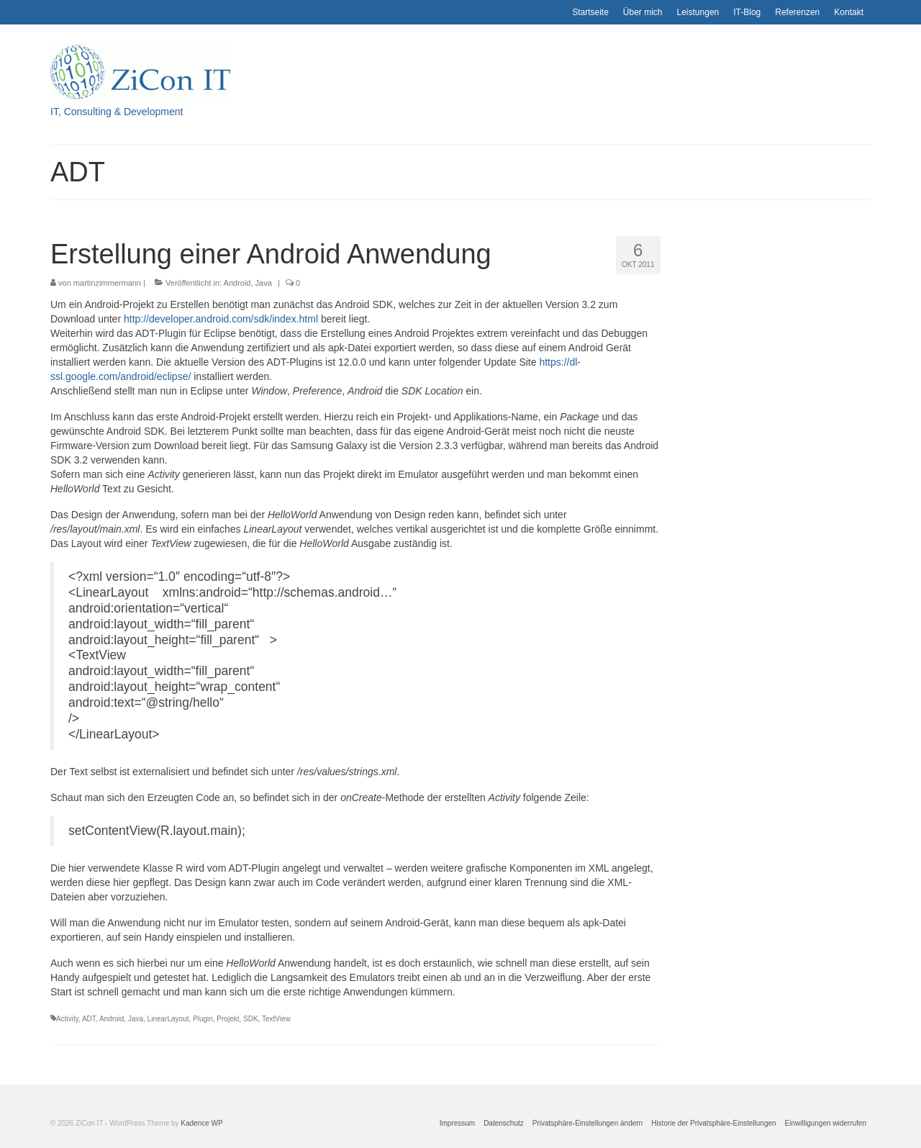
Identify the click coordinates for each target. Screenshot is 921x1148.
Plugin (203, 1019)
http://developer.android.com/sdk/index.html (221, 319)
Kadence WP (201, 1123)
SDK (250, 1019)
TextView (276, 1019)
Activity (67, 1019)
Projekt (228, 1019)
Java (263, 283)
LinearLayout (168, 1019)
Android (237, 283)
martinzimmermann (107, 283)
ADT (89, 1019)
